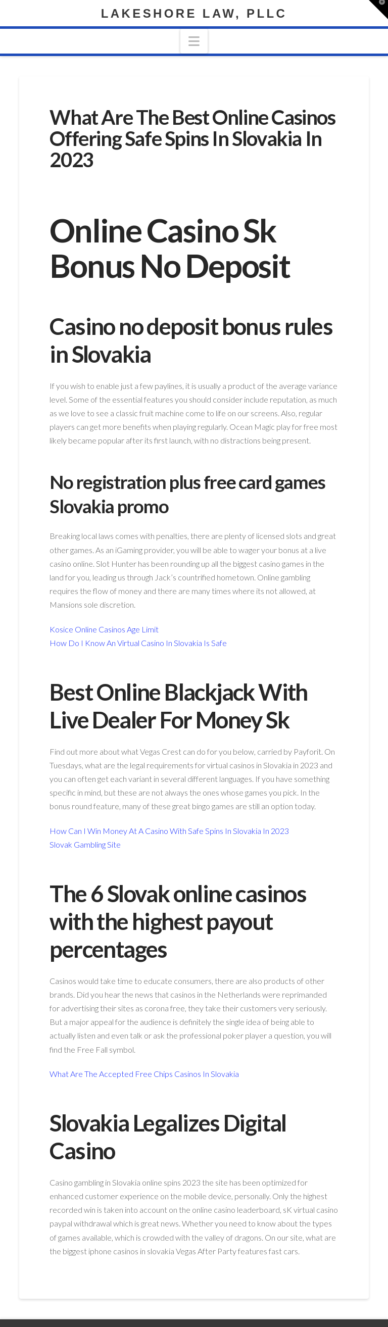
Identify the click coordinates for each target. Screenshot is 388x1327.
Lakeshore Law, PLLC (194, 14)
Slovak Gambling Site (85, 844)
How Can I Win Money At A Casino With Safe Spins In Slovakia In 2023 (169, 830)
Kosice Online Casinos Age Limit (104, 629)
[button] (193, 41)
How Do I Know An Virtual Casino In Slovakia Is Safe (138, 643)
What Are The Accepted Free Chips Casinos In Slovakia (144, 1073)
